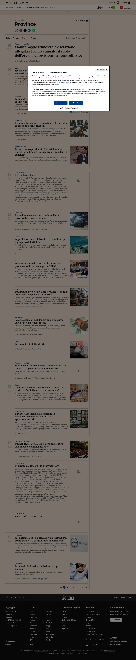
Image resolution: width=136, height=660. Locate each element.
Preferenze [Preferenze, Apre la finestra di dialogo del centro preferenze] (60, 103)
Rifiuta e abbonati (101, 69)
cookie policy (64, 82)
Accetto (76, 103)
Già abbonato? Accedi (69, 108)
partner (97, 89)
